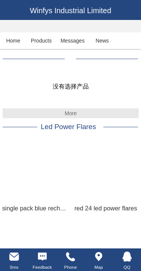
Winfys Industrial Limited (70, 10)
